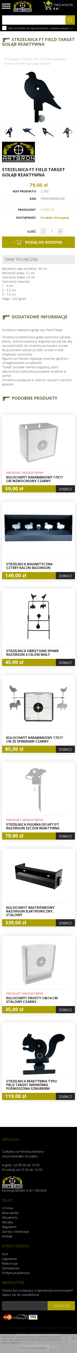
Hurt (5, 1254)
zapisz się (61, 1306)
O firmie (7, 1208)
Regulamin (9, 1227)
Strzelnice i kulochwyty (53, 59)
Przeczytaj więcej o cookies (33, 1347)
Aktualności (10, 1217)
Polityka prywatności (16, 1273)
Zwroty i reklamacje (15, 1231)
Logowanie (9, 1259)
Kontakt (7, 1236)
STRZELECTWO (30, 59)
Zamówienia (10, 1268)
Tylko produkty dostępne (20, 28)
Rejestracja (9, 1263)
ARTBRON (47, 209)
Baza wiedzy (10, 1213)
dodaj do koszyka (37, 242)
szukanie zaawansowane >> (55, 28)
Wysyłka (7, 1222)
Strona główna (12, 59)
